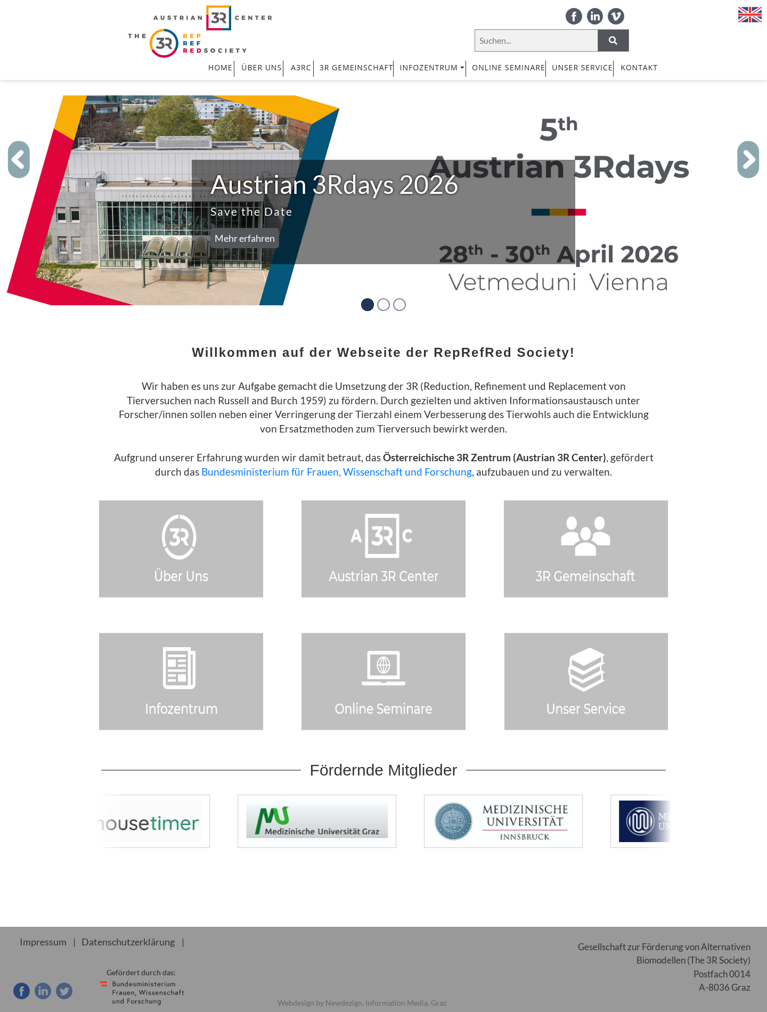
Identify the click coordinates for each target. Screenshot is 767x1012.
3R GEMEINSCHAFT (357, 67)
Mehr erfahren (245, 238)
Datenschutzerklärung (123, 941)
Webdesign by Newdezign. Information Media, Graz (362, 1002)
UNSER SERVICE (582, 67)
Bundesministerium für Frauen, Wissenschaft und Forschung (336, 472)
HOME (220, 67)
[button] (19, 160)
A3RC (301, 67)
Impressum (41, 941)
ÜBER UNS (261, 67)
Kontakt (639, 67)
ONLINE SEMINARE (508, 67)
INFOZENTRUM (433, 67)
